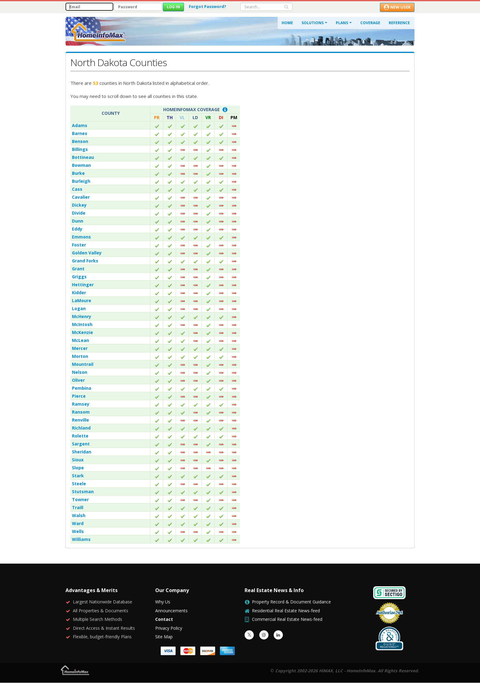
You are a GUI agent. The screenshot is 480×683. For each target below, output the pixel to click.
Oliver (78, 380)
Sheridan (81, 452)
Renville (80, 420)
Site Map (164, 637)
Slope (78, 468)
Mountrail (82, 364)
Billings (80, 149)
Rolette (80, 436)
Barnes (79, 133)
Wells (78, 531)
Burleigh (81, 181)
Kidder (79, 292)
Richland (81, 428)
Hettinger (83, 284)
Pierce (79, 396)
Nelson (79, 372)
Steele (79, 483)
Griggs (79, 277)
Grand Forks (85, 261)
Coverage (370, 22)
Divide (78, 213)
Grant (78, 269)
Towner (80, 499)
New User (397, 7)
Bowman (81, 165)
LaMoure (81, 300)
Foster (79, 245)
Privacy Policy (168, 628)
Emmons (81, 237)
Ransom (81, 412)
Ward (78, 523)
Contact (164, 619)
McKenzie (82, 332)
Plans (342, 22)
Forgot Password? (207, 6)
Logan (79, 308)
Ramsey (80, 404)
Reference (399, 22)
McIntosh (82, 324)
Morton (80, 356)
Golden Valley (87, 253)
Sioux (78, 460)
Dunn (77, 221)
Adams (79, 125)
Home (287, 22)
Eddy (77, 229)
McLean (80, 340)
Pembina (81, 388)
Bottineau (83, 157)
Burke (78, 173)
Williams (81, 539)
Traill (77, 507)
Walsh (78, 515)
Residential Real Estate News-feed (286, 611)
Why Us (162, 602)
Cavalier (81, 197)
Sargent (81, 444)
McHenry (81, 316)
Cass (77, 189)
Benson (80, 141)
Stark (78, 475)
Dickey (79, 205)
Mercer (80, 348)
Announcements (171, 611)
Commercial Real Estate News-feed (287, 619)
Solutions (313, 22)
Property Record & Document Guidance (291, 602)
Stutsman (83, 491)
